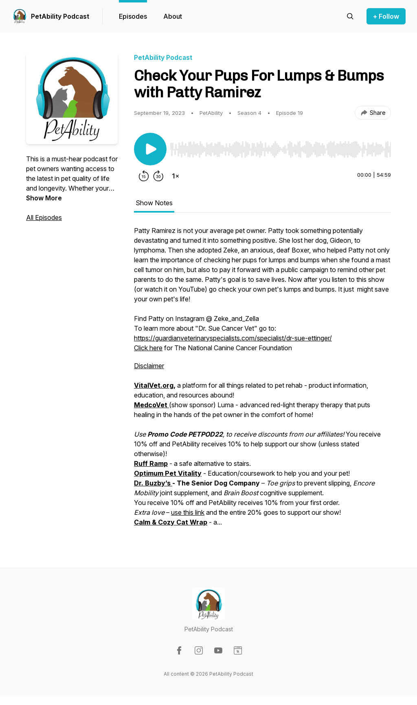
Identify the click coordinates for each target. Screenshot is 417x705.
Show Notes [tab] (154, 203)
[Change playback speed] (175, 176)
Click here (148, 348)
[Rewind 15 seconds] (143, 176)
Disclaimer (149, 366)
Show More (44, 198)
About (172, 16)
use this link (187, 512)
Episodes (133, 16)
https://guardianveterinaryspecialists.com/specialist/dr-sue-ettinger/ (233, 338)
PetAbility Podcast (60, 16)
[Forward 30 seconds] (158, 176)
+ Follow (386, 16)
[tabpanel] (262, 380)
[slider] (280, 149)
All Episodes (44, 217)
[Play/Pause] (150, 149)
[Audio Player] (280, 147)
